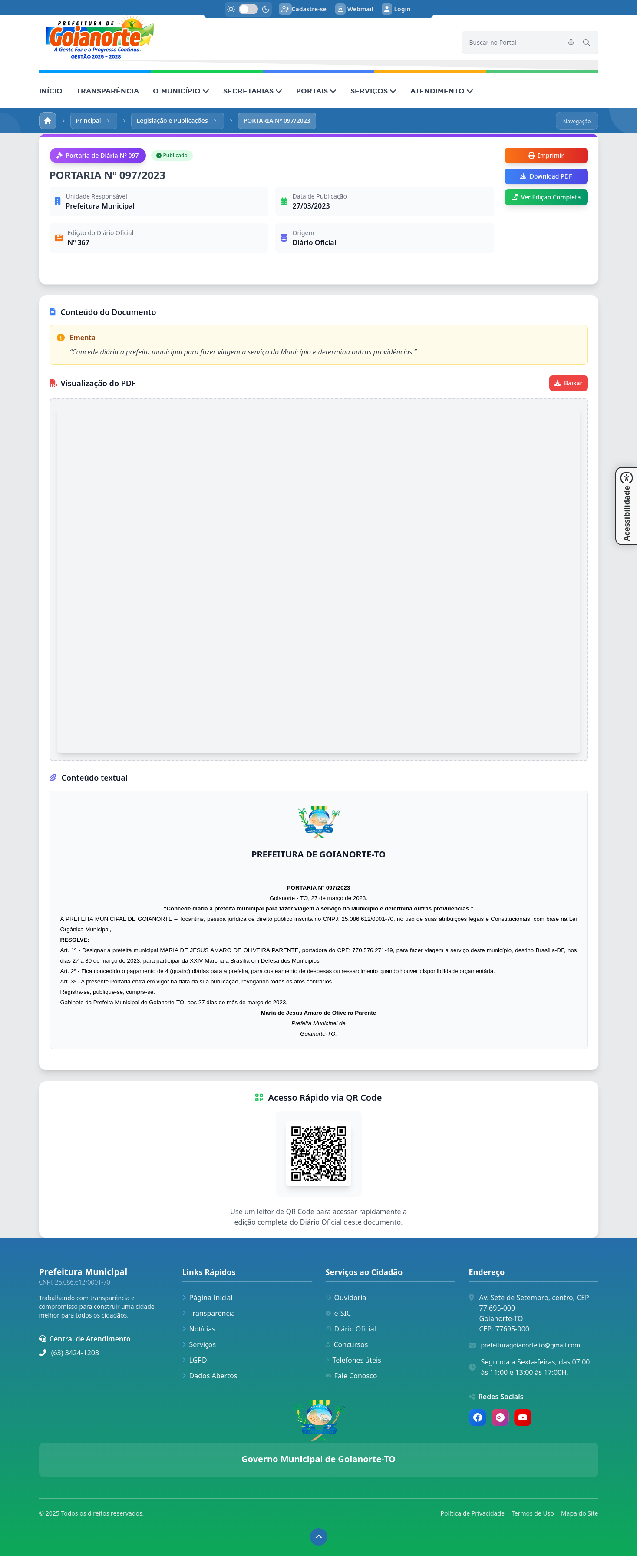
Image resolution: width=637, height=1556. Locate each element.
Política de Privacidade (473, 1513)
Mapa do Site (579, 1513)
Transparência (208, 1313)
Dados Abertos (210, 1376)
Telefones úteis (353, 1360)
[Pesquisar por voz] (571, 42)
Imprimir (546, 155)
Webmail (354, 9)
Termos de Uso (533, 1513)
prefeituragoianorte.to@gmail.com (530, 1345)
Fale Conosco (351, 1376)
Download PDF (546, 176)
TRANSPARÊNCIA (107, 91)
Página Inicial (207, 1297)
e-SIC (338, 1313)
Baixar (568, 383)
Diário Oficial (351, 1329)
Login (396, 9)
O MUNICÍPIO (181, 91)
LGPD (194, 1360)
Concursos (347, 1344)
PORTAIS (316, 91)
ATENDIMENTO (441, 91)
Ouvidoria (346, 1297)
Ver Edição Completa (546, 197)
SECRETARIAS (252, 91)
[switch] (248, 9)
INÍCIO (51, 91)
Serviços (199, 1344)
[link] (245, 36)
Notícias (198, 1329)
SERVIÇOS (373, 91)
